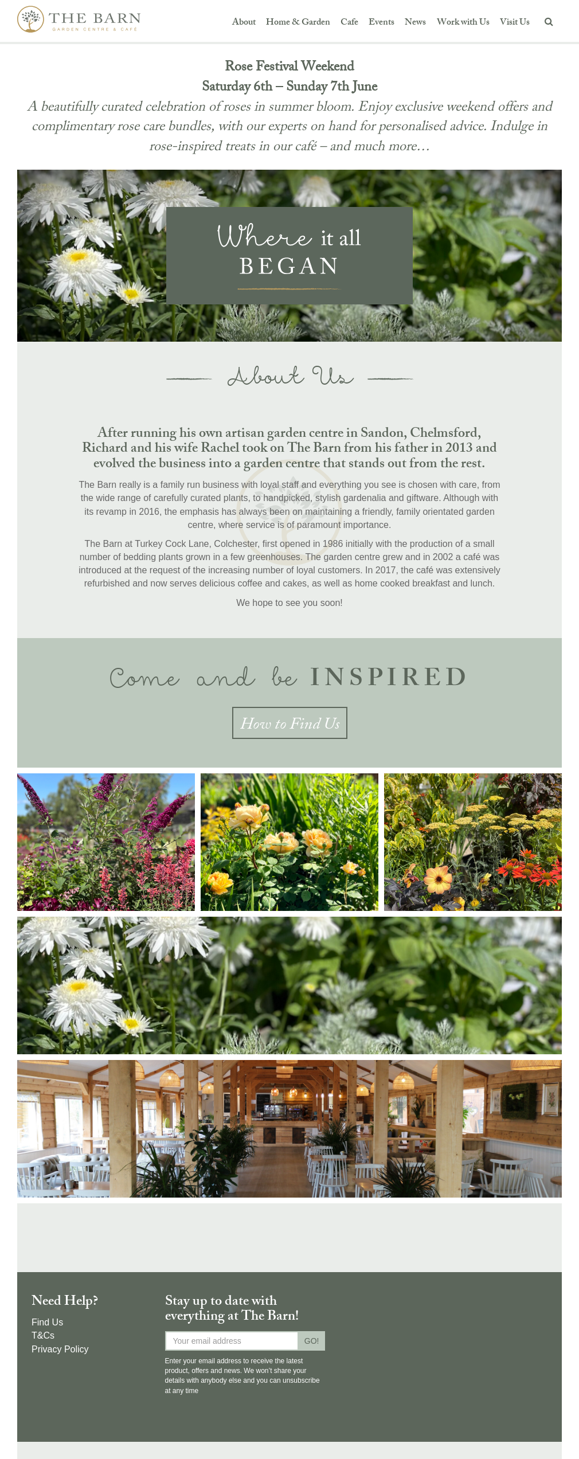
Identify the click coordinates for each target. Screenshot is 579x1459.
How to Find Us (289, 725)
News (415, 23)
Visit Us (515, 23)
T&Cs (43, 1335)
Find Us (47, 1322)
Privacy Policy (60, 1349)
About (244, 23)
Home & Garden (298, 23)
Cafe (349, 23)
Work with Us (463, 23)
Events (381, 23)
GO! (311, 1340)
